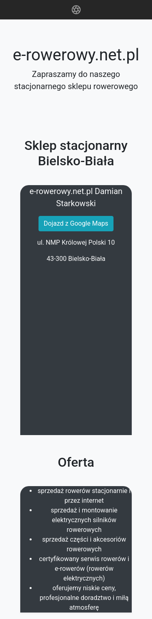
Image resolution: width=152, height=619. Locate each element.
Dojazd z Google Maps (76, 223)
